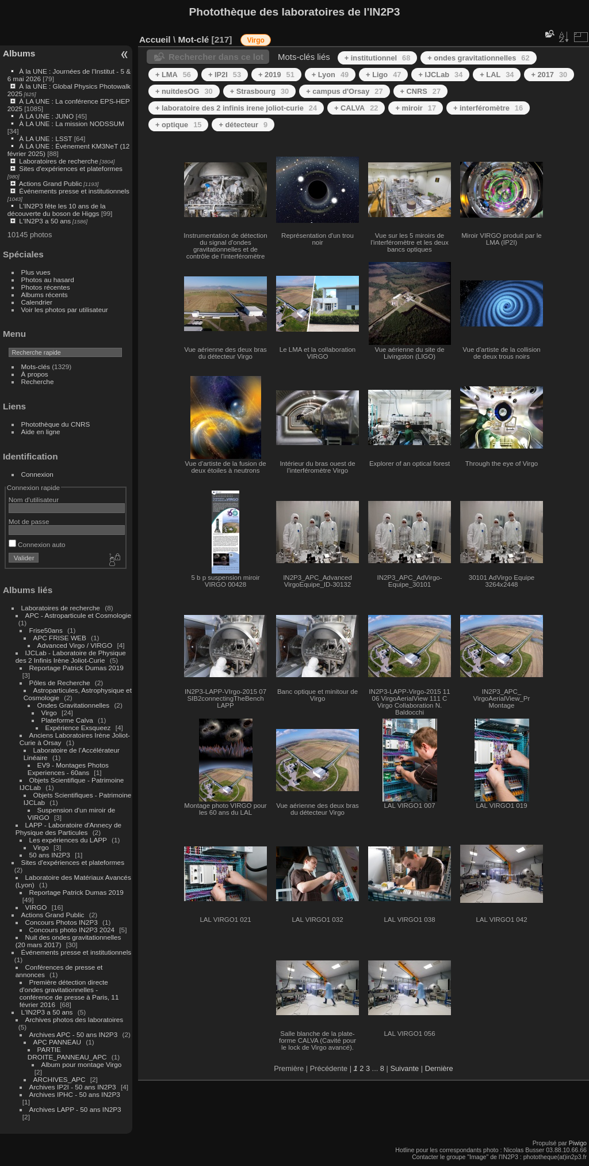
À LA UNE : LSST (45, 138)
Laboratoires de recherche (58, 161)
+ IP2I (224, 74)
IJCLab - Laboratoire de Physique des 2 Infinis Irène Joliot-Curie (71, 656)
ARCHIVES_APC (59, 1079)
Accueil (155, 39)
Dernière (439, 1068)
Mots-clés (35, 366)
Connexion (37, 474)
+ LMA (173, 74)
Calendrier (36, 302)
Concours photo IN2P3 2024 (71, 929)
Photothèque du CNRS (55, 424)
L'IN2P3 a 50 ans (45, 221)
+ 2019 (276, 74)
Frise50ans (46, 630)
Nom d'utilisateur (34, 499)
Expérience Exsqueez (78, 727)
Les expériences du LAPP (68, 840)
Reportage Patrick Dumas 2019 (76, 667)
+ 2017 (549, 74)
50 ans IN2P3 (49, 855)
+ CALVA (356, 108)
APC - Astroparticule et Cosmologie (78, 615)
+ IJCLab (440, 74)
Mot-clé (193, 39)
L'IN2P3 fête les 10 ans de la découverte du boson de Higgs (56, 209)
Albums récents (44, 294)
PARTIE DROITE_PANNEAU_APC (67, 1053)
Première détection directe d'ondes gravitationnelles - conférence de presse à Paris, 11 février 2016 (69, 993)
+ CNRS (420, 91)
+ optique (178, 124)
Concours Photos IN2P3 (61, 922)
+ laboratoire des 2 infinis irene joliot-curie (236, 108)
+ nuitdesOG (184, 91)
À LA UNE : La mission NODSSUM (71, 123)
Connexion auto (37, 544)
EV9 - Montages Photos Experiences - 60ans (68, 768)
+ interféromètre (488, 108)
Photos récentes (45, 287)
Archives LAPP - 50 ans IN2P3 (75, 1109)
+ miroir (415, 108)
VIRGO (36, 907)
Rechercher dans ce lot (216, 57)
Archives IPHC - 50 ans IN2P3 (74, 1094)
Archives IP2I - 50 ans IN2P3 (72, 1087)
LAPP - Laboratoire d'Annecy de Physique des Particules (68, 828)
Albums (19, 53)
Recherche (37, 381)
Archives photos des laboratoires (74, 1019)
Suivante (404, 1068)
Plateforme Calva (68, 720)
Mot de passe (29, 521)
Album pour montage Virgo (81, 1064)
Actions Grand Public (50, 183)
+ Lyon (330, 74)
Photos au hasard (47, 279)
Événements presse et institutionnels (74, 191)
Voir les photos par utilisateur (64, 309)
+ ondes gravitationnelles (478, 58)
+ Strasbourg (259, 91)
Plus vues (36, 272)
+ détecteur (243, 124)
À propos (34, 374)
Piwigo (578, 1143)
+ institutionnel (378, 58)
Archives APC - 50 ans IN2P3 (73, 1034)
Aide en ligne (40, 431)
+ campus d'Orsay (344, 91)
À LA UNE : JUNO (47, 116)
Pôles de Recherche (59, 682)
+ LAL (497, 74)
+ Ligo (383, 74)
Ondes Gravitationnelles (73, 705)
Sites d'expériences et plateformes (70, 168)
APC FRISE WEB (59, 637)
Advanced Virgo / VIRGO (75, 645)
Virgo (49, 712)
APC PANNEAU (58, 1042)
